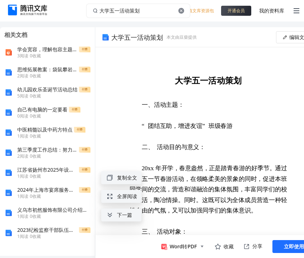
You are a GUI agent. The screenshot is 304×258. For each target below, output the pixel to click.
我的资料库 (271, 10)
